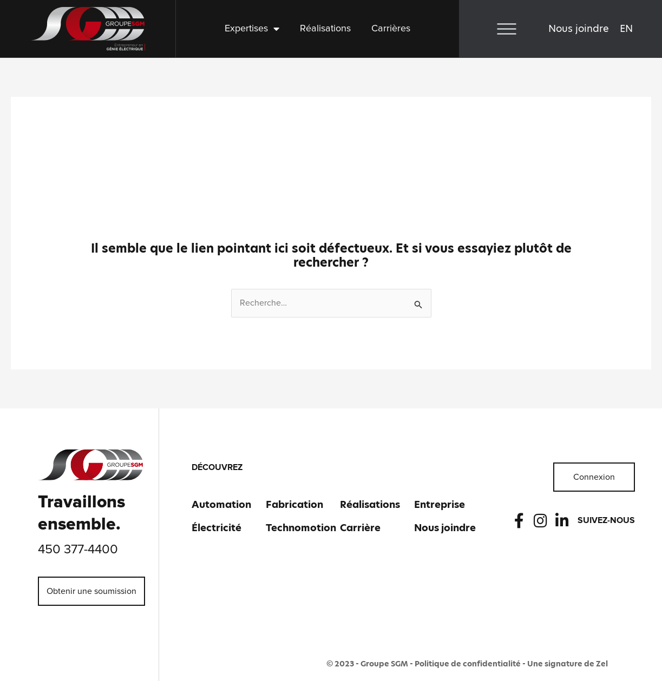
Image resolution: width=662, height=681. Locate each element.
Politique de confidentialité (468, 663)
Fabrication (294, 504)
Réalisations (325, 29)
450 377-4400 (78, 549)
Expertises (252, 29)
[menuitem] (626, 29)
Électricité (216, 527)
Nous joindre (578, 28)
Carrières (390, 29)
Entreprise (439, 504)
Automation (221, 504)
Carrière (360, 527)
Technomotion (301, 527)
